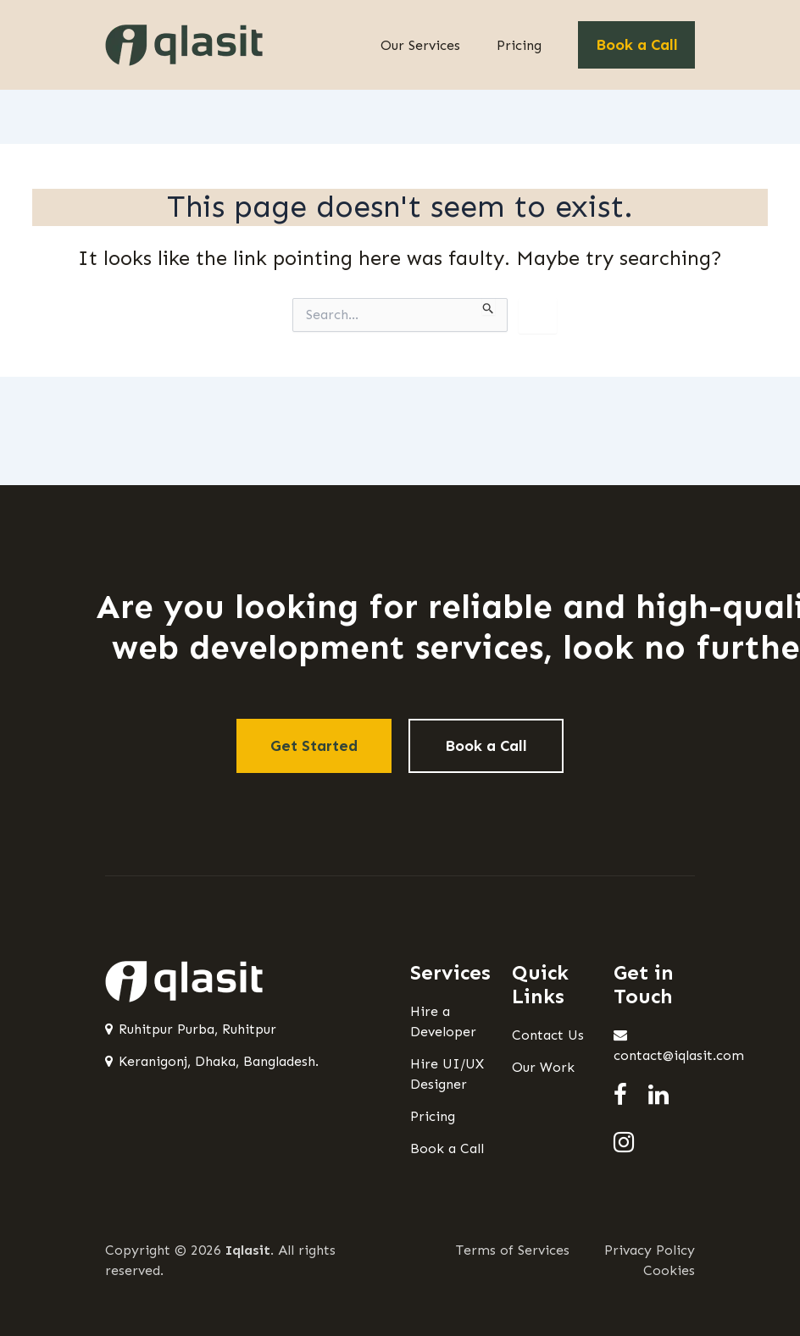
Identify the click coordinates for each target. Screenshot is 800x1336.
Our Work (543, 1067)
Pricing (519, 45)
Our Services (420, 45)
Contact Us (548, 1035)
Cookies (669, 1270)
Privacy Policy (649, 1250)
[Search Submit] (488, 306)
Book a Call (637, 45)
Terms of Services (512, 1250)
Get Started (314, 746)
